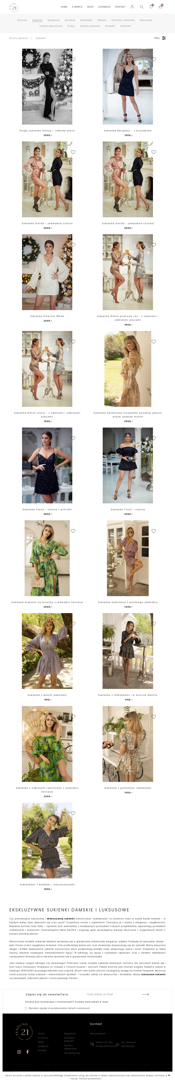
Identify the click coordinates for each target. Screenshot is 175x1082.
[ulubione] (152, 6)
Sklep (90, 6)
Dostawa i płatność (69, 1039)
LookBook (104, 6)
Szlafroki (125, 26)
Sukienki (37, 20)
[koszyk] (161, 6)
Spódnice (54, 20)
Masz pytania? (98, 1033)
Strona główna (18, 38)
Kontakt (120, 6)
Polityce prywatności (90, 1078)
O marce (77, 6)
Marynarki (146, 20)
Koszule (22, 20)
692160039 (127, 1046)
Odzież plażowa (90, 26)
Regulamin (70, 1033)
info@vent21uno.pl (106, 1046)
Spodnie (70, 20)
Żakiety (101, 20)
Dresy (71, 26)
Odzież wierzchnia (50, 26)
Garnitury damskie (123, 20)
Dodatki (110, 26)
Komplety (86, 20)
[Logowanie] (133, 6)
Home (64, 6)
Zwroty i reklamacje (70, 1047)
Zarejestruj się (72, 1053)
